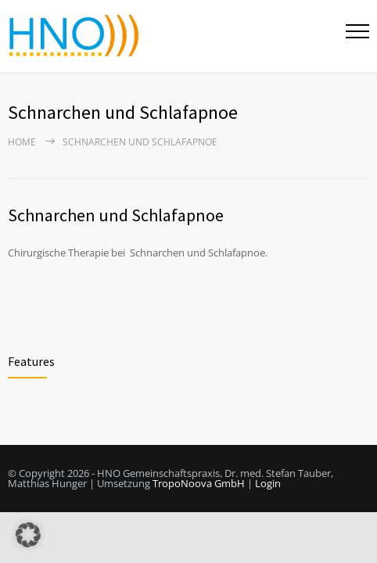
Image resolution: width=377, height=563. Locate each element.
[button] (28, 535)
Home (22, 142)
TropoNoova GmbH (199, 483)
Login (268, 483)
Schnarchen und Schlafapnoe (116, 215)
